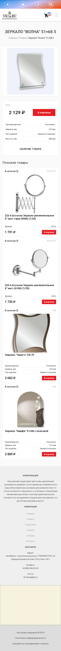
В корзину (44, 112)
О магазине (30, 525)
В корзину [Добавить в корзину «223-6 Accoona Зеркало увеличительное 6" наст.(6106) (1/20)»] (49, 302)
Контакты (30, 541)
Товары (30, 519)
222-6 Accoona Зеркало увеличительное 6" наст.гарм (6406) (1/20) (29, 217)
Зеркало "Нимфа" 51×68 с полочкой (26, 431)
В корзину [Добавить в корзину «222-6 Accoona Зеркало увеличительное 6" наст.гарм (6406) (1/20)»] (49, 232)
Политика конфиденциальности (30, 638)
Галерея (30, 530)
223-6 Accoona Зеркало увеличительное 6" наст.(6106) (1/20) (29, 287)
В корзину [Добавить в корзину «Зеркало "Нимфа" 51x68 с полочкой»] (49, 454)
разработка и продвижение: (31, 643)
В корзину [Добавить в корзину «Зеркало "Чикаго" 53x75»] (49, 378)
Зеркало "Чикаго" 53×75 (19, 354)
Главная (30, 513)
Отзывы (31, 536)
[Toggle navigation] (55, 15)
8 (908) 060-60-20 (30, 568)
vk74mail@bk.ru (30, 577)
